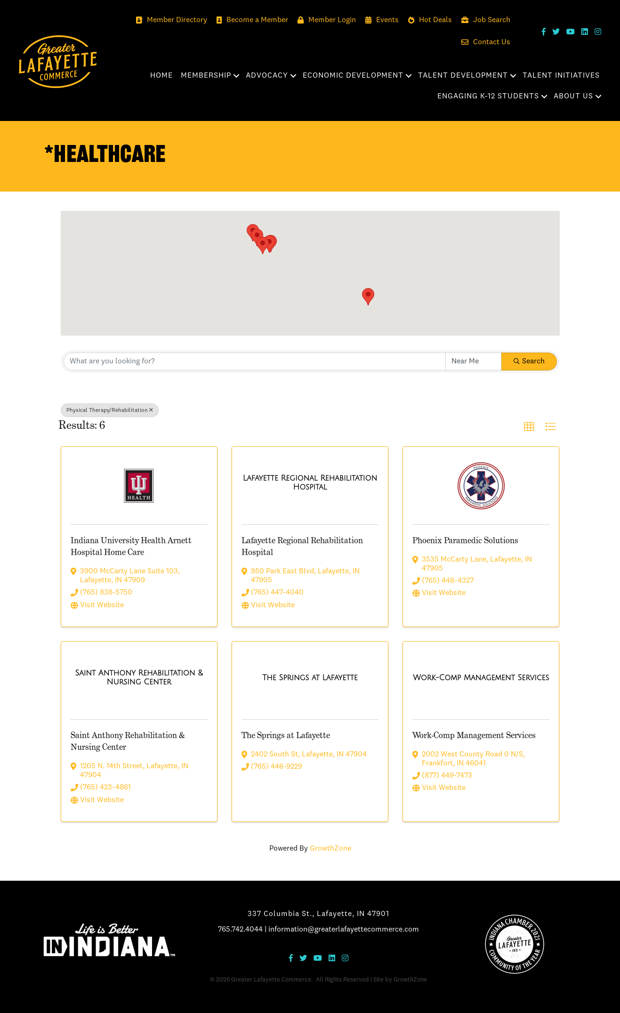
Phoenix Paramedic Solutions (465, 540)
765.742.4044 (240, 929)
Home (161, 76)
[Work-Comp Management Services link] (481, 678)
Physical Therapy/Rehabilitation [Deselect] (109, 410)
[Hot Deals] (427, 20)
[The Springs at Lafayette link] (309, 678)
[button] (269, 244)
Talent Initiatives (561, 76)
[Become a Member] (250, 20)
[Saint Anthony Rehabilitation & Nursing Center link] (139, 678)
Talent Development (463, 76)
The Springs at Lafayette (286, 735)
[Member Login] (324, 20)
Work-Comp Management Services (474, 735)
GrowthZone (330, 848)
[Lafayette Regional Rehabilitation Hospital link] (310, 483)
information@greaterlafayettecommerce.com (343, 929)
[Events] (380, 20)
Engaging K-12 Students (488, 96)
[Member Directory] (169, 20)
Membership (206, 76)
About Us (573, 96)
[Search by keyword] (255, 361)
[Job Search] (483, 20)
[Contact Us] (483, 42)
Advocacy (267, 76)
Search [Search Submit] (529, 361)
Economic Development (353, 76)
